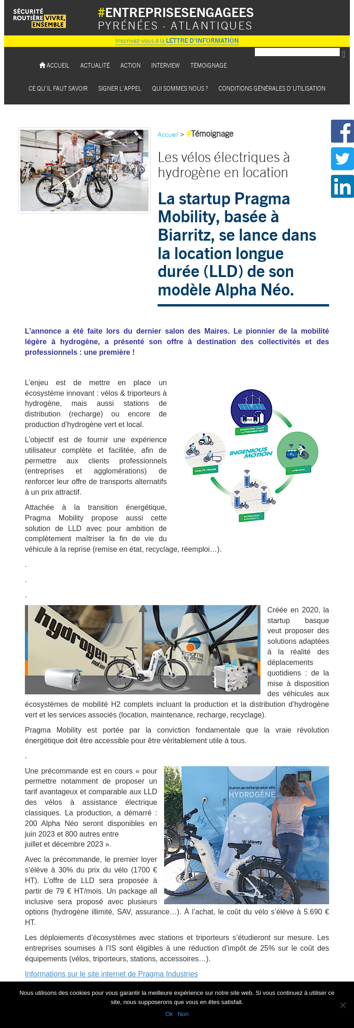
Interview (165, 65)
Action (130, 65)
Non (183, 1014)
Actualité (95, 65)
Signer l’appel (120, 88)
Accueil (54, 65)
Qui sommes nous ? (180, 88)
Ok (169, 1014)
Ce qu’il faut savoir (58, 88)
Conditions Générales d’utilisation (271, 88)
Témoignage (208, 65)
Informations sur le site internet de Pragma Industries (111, 974)
